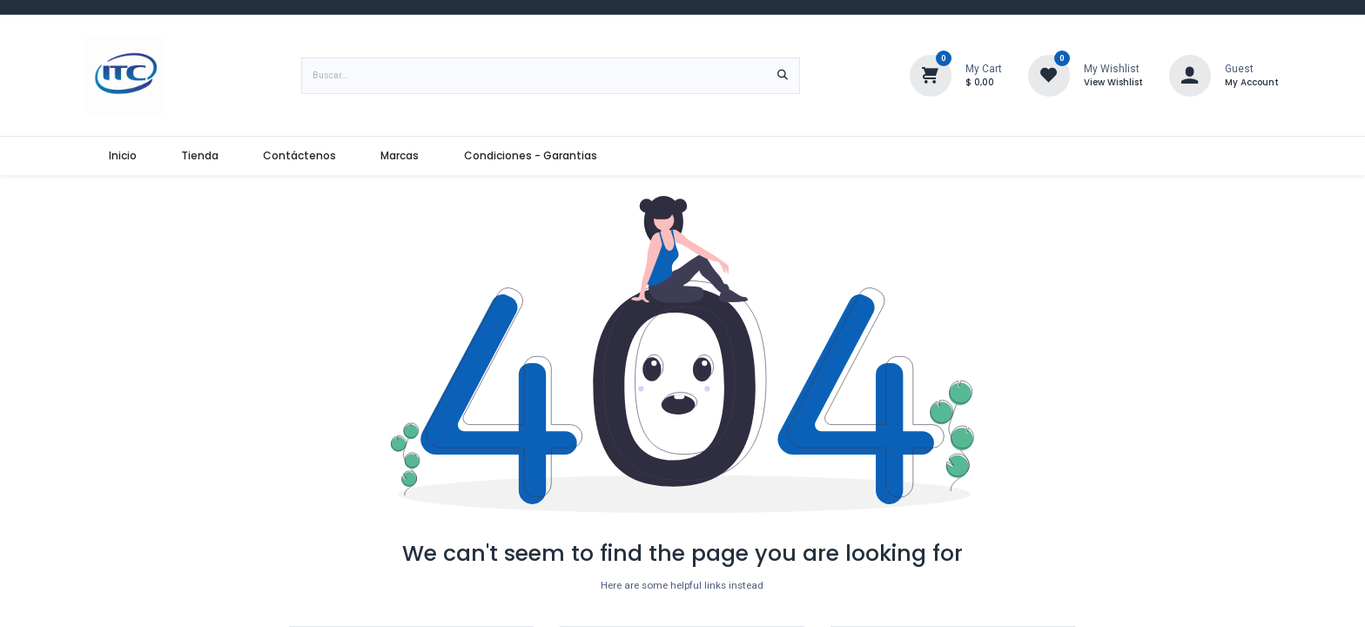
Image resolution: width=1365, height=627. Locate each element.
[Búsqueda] (782, 75)
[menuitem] (122, 156)
